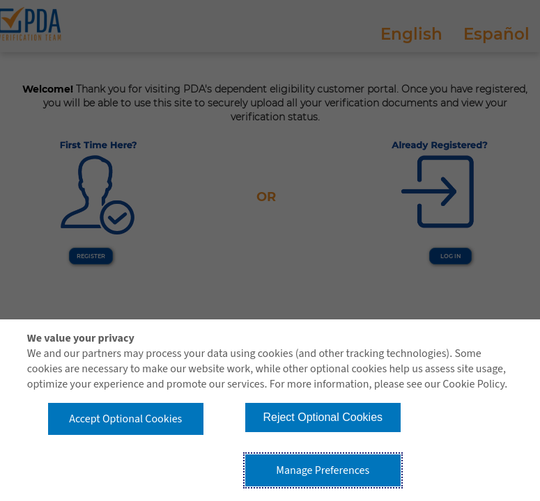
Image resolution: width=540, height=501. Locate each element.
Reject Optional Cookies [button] (323, 417)
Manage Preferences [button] (322, 470)
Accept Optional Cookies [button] (125, 419)
